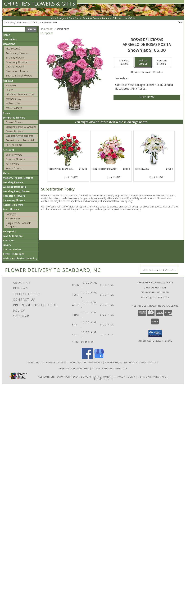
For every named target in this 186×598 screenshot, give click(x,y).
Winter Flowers (14, 168)
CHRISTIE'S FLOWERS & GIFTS (39, 3)
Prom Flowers (11, 209)
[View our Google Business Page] (99, 358)
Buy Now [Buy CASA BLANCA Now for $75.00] (156, 177)
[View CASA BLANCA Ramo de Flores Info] (153, 149)
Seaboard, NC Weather (73, 368)
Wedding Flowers (13, 182)
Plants (7, 173)
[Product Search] (14, 29)
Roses (6, 113)
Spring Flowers (14, 154)
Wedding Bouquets (14, 186)
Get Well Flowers (15, 66)
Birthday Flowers (15, 57)
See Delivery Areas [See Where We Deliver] (159, 270)
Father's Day (13, 103)
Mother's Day (13, 99)
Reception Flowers (14, 195)
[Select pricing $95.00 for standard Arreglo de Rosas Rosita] (124, 62)
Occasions (9, 44)
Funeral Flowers (15, 122)
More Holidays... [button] (15, 108)
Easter (9, 90)
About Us (8, 240)
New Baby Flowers (16, 62)
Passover (11, 85)
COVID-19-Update (13, 254)
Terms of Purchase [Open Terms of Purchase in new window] (153, 376)
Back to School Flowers (19, 75)
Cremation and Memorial (20, 140)
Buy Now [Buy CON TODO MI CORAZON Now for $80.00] (113, 177)
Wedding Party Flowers (16, 191)
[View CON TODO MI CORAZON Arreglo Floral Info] (111, 149)
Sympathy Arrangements (19, 135)
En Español (9, 231)
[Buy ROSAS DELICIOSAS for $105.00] (147, 97)
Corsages (11, 214)
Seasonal (8, 150)
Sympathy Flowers (14, 117)
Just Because (13, 48)
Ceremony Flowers (14, 200)
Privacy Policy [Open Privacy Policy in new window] (124, 376)
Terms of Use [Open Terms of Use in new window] (103, 378)
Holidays (8, 80)
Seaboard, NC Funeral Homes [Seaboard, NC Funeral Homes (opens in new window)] (47, 362)
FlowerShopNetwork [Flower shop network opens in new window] (95, 376)
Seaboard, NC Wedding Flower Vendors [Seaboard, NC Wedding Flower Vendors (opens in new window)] (132, 362)
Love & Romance (13, 236)
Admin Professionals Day (20, 94)
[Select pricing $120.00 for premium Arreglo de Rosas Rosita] (161, 62)
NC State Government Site (109, 368)
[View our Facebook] (87, 358)
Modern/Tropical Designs (18, 177)
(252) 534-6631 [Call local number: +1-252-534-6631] (50, 22)
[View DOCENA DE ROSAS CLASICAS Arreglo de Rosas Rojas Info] (68, 149)
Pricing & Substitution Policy (20, 258)
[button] (155, 333)
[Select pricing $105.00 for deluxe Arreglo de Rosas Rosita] (143, 62)
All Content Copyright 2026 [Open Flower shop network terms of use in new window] (58, 376)
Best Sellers (10, 39)
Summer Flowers (15, 159)
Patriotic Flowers (13, 204)
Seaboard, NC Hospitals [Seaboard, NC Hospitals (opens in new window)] (86, 362)
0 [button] (180, 22)
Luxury (7, 245)
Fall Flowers (12, 163)
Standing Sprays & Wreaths (21, 126)
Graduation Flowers (17, 71)
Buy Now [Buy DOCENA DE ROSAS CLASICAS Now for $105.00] (70, 177)
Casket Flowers (14, 131)
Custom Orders (12, 249)
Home (6, 35)
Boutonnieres (13, 218)
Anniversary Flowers (17, 53)
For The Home (14, 144)
